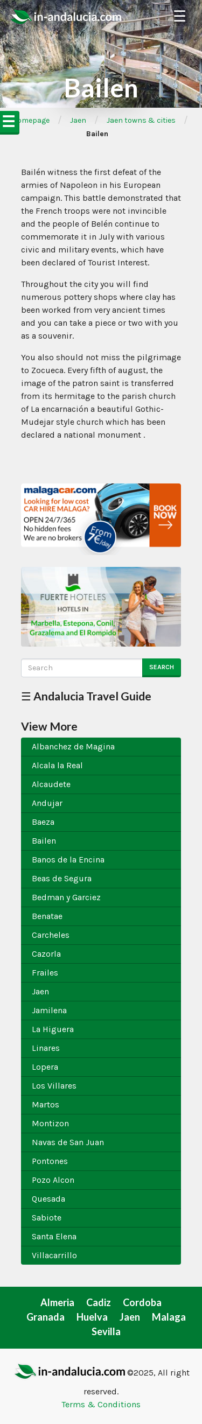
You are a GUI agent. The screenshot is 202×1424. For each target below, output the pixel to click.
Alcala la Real (57, 765)
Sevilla (106, 1331)
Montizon (50, 1123)
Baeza (43, 822)
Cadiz (98, 1302)
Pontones (50, 1161)
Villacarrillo (54, 1255)
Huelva (92, 1317)
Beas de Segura (62, 878)
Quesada (48, 1199)
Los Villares (54, 1086)
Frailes (45, 972)
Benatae (47, 916)
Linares (46, 1048)
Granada (45, 1317)
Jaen (78, 120)
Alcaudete (51, 784)
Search (161, 667)
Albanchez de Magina (73, 746)
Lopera (45, 1067)
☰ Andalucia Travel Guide (86, 696)
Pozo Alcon (53, 1180)
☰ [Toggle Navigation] (179, 16)
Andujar (47, 803)
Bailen (44, 841)
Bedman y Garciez (66, 897)
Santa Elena (54, 1236)
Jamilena (49, 1010)
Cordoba (142, 1302)
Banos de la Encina (68, 859)
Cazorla (46, 954)
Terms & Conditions (101, 1404)
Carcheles (50, 935)
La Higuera (53, 1029)
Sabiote (46, 1217)
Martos (45, 1104)
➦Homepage (28, 120)
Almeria (57, 1302)
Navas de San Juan (68, 1142)
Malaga (169, 1317)
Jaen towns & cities (141, 120)
